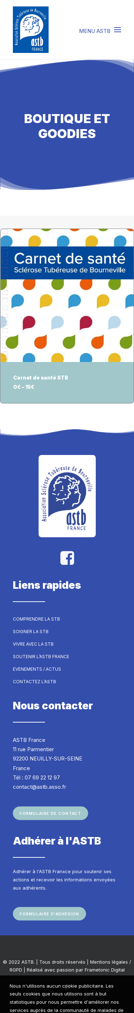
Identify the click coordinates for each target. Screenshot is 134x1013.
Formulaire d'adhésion (49, 913)
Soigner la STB (31, 631)
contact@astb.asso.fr (39, 786)
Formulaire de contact (50, 813)
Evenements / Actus (37, 669)
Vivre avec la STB (33, 644)
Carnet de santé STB (40, 378)
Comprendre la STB (36, 619)
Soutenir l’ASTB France (41, 656)
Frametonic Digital (105, 970)
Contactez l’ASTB (34, 681)
